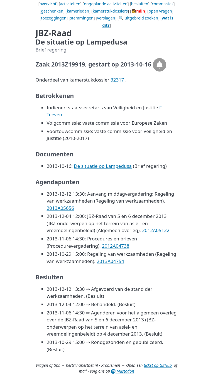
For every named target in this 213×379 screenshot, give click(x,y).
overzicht (48, 3)
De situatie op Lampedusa (103, 166)
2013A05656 (60, 208)
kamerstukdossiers (110, 11)
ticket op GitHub (158, 365)
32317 (118, 80)
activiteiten (70, 3)
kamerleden (78, 11)
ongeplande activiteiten (106, 3)
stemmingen (81, 18)
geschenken (52, 11)
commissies (162, 3)
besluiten (139, 3)
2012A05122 (155, 230)
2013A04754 (110, 261)
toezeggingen (53, 18)
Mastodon (122, 371)
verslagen (106, 18)
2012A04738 (115, 246)
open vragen (160, 11)
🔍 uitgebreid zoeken (138, 18)
